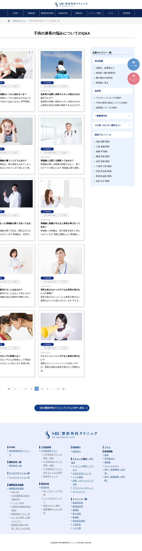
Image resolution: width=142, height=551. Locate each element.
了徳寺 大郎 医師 (104, 166)
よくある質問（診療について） (21, 519)
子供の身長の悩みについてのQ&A (55, 86)
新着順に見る (102, 83)
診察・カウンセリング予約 (83, 482)
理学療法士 (109, 459)
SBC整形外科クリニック (19, 453)
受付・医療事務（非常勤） (114, 479)
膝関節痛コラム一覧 (21, 514)
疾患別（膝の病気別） (106, 73)
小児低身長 (47, 83)
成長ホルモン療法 (51, 506)
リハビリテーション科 (19, 473)
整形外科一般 (15, 462)
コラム (110, 13)
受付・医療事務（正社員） (114, 471)
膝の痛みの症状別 (104, 78)
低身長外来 (63, 13)
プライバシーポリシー (83, 488)
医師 (106, 455)
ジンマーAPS (18, 503)
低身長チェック (50, 476)
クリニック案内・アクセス (83, 468)
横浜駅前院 (78, 506)
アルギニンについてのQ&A (108, 98)
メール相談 (78, 477)
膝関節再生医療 (47, 13)
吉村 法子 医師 (103, 181)
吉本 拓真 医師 (103, 161)
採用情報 (126, 13)
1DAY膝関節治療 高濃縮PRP (21, 498)
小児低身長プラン (49, 451)
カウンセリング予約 (134, 78)
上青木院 (77, 524)
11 (58, 389)
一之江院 (77, 528)
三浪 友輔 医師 (103, 146)
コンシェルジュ (111, 466)
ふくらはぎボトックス (52, 500)
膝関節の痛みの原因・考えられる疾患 (21, 527)
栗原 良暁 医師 (103, 156)
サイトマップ (79, 492)
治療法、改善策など (105, 68)
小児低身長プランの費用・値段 (52, 456)
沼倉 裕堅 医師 (103, 142)
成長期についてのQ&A (106, 108)
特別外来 (45, 484)
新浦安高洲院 (79, 521)
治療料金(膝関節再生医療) (21, 508)
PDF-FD (15, 492)
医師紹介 (78, 13)
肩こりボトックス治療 (52, 493)
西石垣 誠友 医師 (104, 176)
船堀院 (76, 517)
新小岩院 (77, 514)
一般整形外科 (101, 116)
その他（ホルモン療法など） (108, 125)
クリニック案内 (95, 13)
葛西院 (76, 510)
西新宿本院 (78, 503)
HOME (15, 13)
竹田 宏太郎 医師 (104, 171)
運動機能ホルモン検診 (52, 511)
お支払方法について (82, 473)
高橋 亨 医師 (102, 151)
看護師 (107, 462)
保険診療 (31, 13)
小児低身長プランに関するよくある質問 (52, 471)
